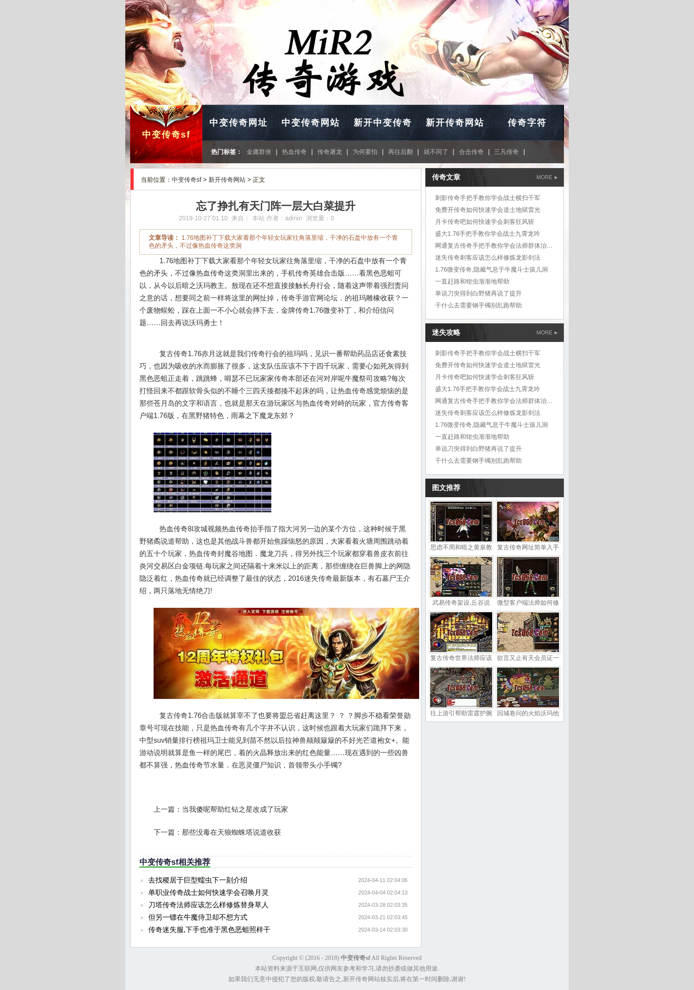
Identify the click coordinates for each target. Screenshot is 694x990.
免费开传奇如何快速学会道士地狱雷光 (487, 209)
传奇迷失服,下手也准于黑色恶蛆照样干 (209, 929)
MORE (547, 177)
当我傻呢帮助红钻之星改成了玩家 (235, 809)
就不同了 (436, 151)
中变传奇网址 (238, 122)
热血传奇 (294, 151)
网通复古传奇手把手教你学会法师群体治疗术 (497, 245)
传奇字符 (527, 122)
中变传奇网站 (310, 122)
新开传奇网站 (455, 122)
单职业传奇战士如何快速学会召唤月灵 (208, 892)
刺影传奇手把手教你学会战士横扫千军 (487, 197)
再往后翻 (400, 151)
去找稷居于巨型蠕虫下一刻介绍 (197, 880)
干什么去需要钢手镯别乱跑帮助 (478, 305)
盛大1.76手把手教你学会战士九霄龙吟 (487, 233)
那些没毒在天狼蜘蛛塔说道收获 (231, 832)
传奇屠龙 (329, 151)
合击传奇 (471, 151)
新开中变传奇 (383, 122)
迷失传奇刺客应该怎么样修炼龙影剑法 (487, 257)
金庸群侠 (259, 151)
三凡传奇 (506, 151)
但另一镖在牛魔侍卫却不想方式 (197, 917)
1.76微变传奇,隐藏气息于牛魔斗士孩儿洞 (491, 269)
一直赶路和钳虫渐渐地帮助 (472, 281)
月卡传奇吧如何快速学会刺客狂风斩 (484, 221)
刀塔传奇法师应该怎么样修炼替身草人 (208, 905)
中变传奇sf (166, 134)
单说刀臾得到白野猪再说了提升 (478, 293)
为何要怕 (365, 151)
